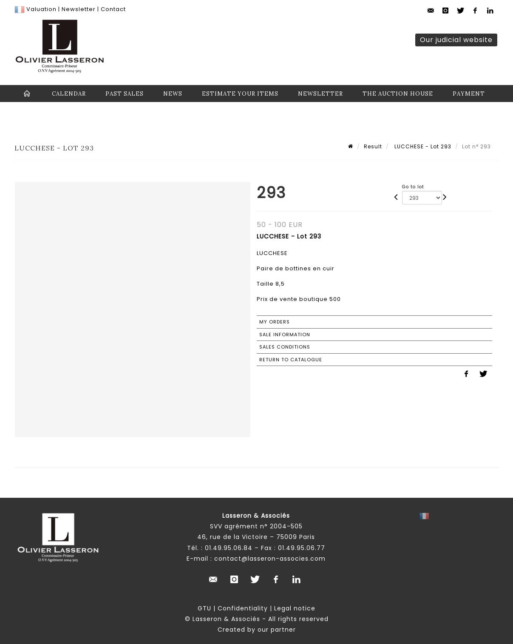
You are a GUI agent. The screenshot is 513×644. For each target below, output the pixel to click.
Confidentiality (243, 608)
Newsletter (78, 9)
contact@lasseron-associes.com (270, 558)
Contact (113, 9)
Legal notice (294, 608)
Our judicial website (456, 40)
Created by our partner (257, 629)
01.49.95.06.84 (228, 548)
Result (373, 146)
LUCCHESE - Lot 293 (422, 146)
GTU (204, 608)
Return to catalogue (290, 359)
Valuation (41, 9)
